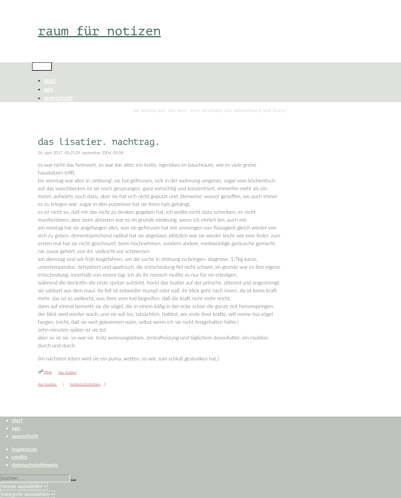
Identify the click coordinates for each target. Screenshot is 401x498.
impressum (24, 449)
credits (19, 457)
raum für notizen (99, 31)
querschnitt (58, 97)
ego (48, 89)
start (50, 80)
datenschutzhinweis (35, 465)
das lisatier (67, 372)
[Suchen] (73, 480)
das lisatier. (47, 384)
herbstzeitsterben (85, 384)
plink (48, 371)
